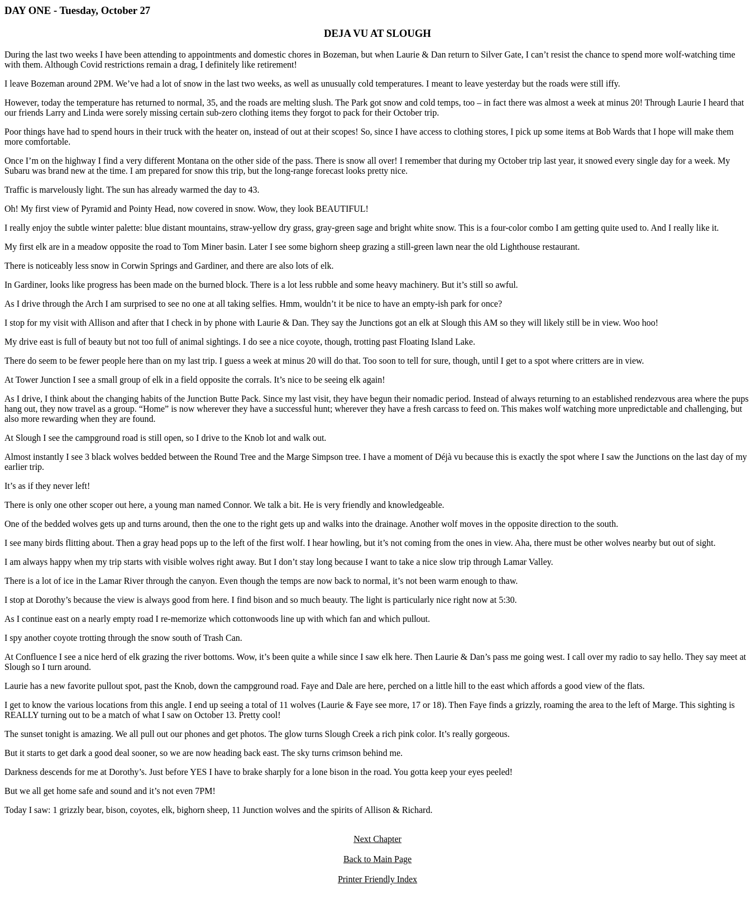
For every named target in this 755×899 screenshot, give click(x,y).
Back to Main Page (377, 859)
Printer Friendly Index (377, 879)
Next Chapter (377, 839)
